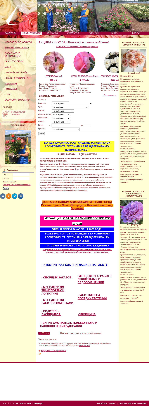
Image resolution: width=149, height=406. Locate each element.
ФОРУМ (135, 33)
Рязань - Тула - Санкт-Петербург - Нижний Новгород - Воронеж (77, 207)
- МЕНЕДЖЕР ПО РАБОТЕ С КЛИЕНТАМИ (57, 301)
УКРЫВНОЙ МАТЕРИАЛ (17, 47)
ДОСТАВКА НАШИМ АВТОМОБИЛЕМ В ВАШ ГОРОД (77, 202)
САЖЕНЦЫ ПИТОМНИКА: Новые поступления (77, 47)
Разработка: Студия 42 (106, 403)
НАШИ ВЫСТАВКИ (14, 61)
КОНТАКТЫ (73, 33)
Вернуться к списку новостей (53, 351)
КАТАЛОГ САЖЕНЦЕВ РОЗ (18, 42)
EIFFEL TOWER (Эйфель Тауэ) (84, 76)
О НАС (8, 94)
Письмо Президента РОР (17, 78)
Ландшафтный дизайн (16, 72)
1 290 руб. (115, 80)
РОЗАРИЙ (94, 33)
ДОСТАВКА (52, 33)
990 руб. (53, 80)
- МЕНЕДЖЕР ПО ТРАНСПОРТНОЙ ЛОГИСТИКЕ (53, 290)
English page (11, 83)
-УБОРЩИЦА (87, 314)
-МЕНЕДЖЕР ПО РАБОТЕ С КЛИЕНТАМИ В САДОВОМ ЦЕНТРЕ (94, 279)
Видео (8, 67)
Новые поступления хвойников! (88, 42)
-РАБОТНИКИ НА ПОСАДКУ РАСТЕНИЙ (92, 297)
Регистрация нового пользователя (17, 185)
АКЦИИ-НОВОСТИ (31, 33)
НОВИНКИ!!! (84, 346)
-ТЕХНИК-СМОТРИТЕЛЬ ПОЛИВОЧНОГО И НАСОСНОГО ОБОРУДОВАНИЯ (68, 324)
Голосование (11, 89)
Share (2, 196)
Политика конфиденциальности (132, 403)
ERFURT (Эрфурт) (53, 76)
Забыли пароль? (9, 182)
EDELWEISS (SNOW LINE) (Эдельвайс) (115, 76)
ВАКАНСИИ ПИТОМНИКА (17, 100)
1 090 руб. (84, 80)
